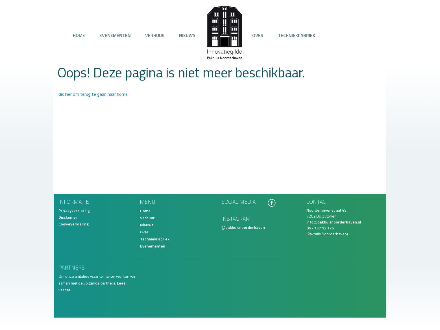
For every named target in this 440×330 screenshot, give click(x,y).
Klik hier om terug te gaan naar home (92, 94)
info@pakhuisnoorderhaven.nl (333, 222)
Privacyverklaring (74, 210)
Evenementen (115, 35)
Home (79, 35)
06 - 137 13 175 (320, 228)
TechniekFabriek (296, 35)
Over (257, 35)
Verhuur (155, 35)
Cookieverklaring (73, 224)
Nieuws (187, 35)
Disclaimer (67, 217)
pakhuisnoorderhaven (245, 227)
